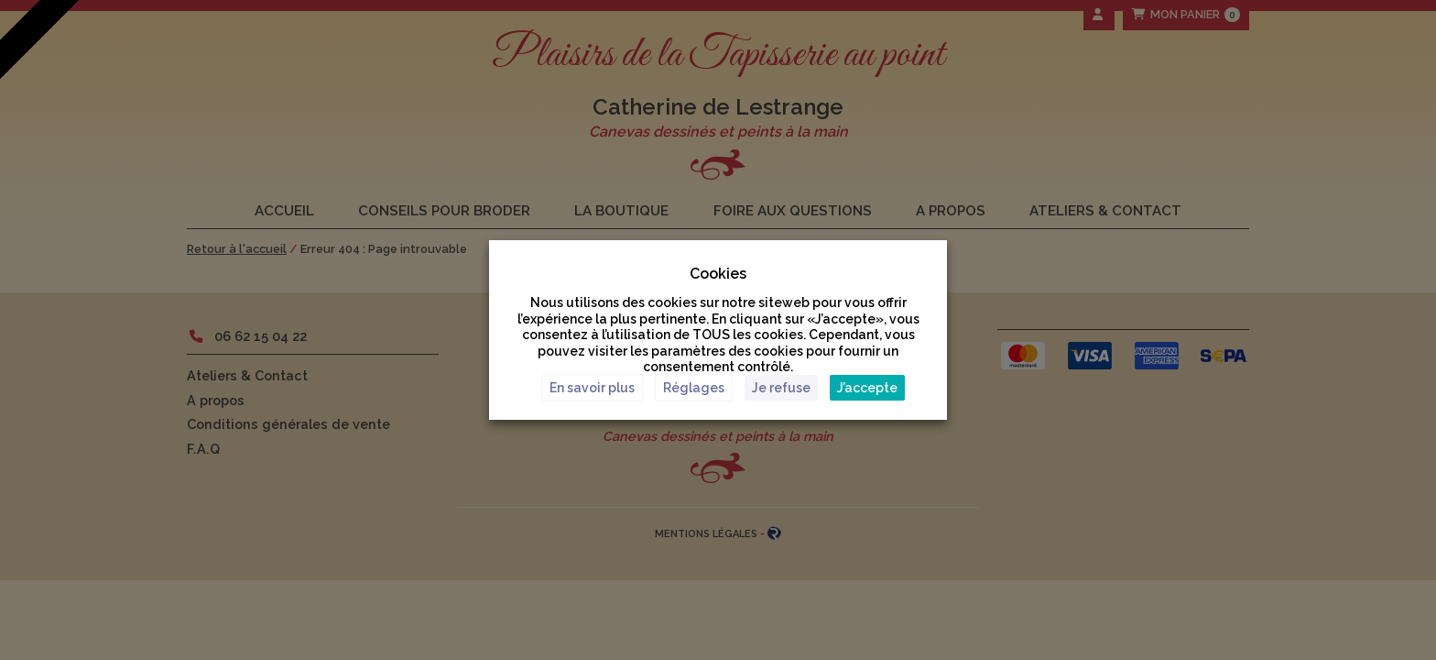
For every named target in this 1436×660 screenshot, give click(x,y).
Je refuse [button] (781, 387)
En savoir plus (592, 387)
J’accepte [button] (867, 387)
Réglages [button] (693, 387)
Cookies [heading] (718, 273)
